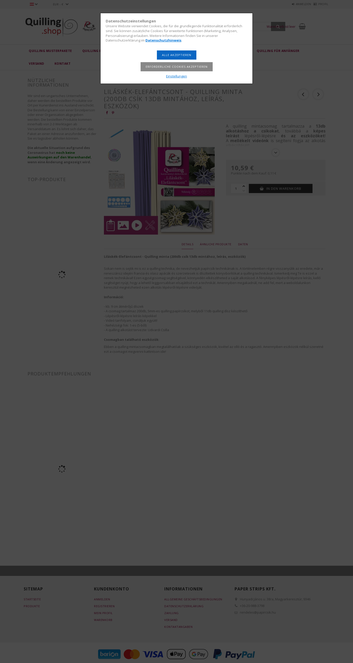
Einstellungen (176, 76)
